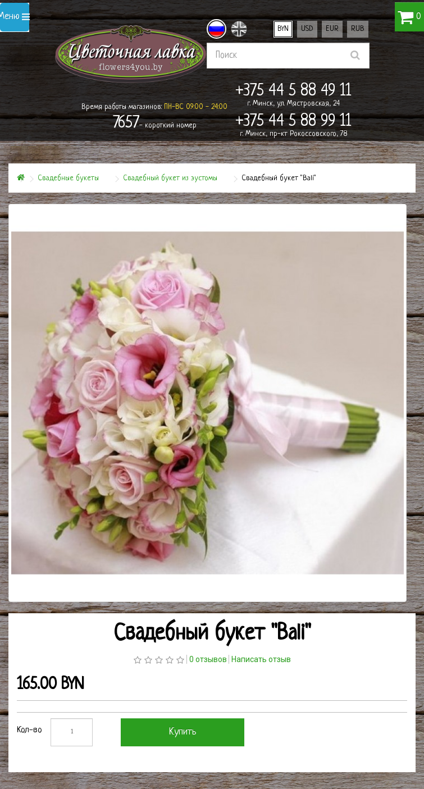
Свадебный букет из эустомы (170, 178)
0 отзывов (208, 659)
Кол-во (29, 730)
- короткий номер (155, 124)
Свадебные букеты (68, 178)
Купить (183, 732)
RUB (357, 29)
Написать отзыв (261, 659)
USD (307, 29)
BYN (283, 29)
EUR (332, 29)
